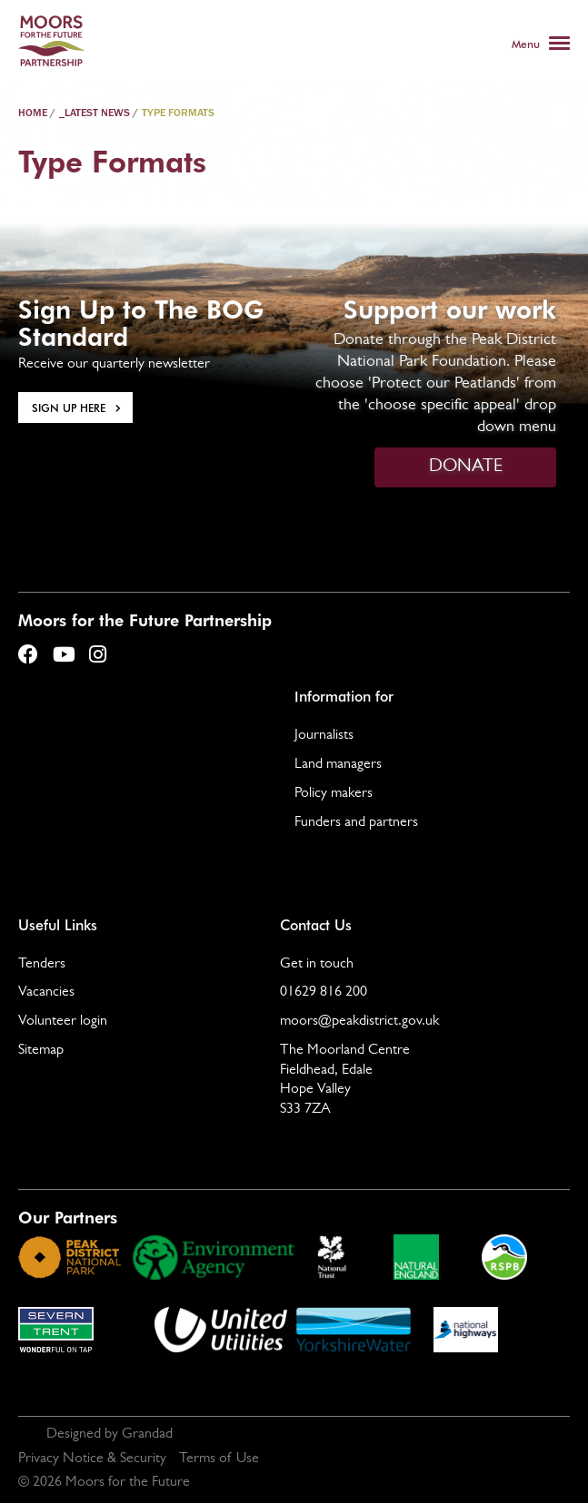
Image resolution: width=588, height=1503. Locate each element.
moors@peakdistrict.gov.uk (359, 1022)
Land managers (338, 765)
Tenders (41, 965)
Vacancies (46, 993)
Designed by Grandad (109, 1435)
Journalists (324, 736)
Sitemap (41, 1051)
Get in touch (317, 965)
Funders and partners (356, 823)
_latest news (94, 113)
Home (32, 113)
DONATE (466, 467)
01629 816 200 (323, 993)
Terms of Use (219, 1459)
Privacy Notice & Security (92, 1459)
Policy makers (333, 794)
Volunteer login (62, 1022)
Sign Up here (68, 407)
